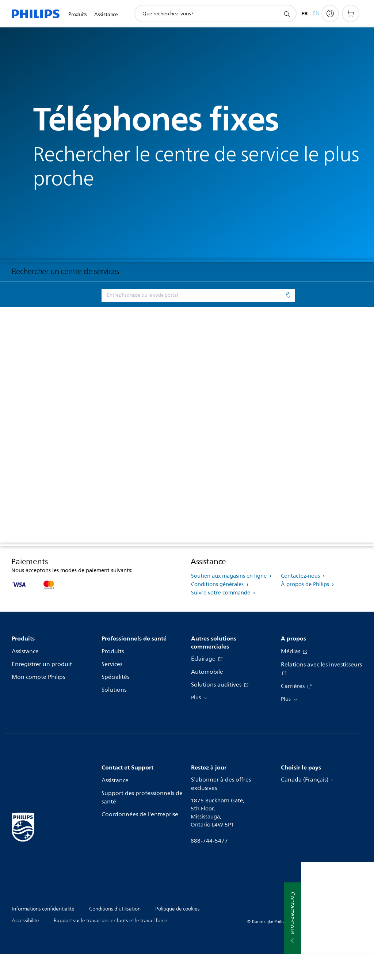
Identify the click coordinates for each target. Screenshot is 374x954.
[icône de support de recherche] (286, 13)
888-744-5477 (209, 840)
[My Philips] (330, 13)
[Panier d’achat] (350, 13)
